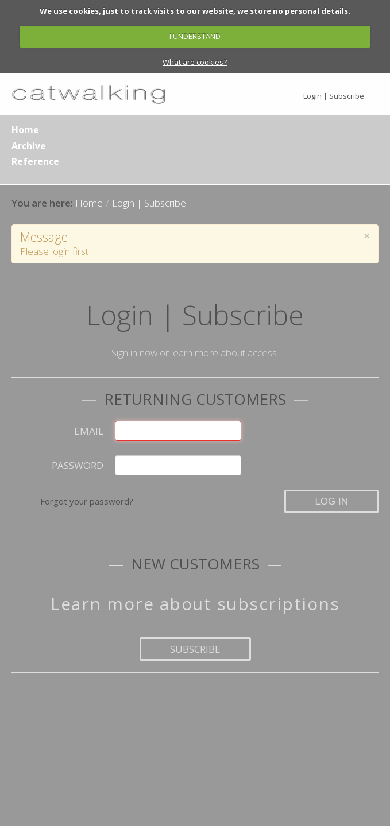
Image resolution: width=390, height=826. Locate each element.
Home (25, 129)
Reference (35, 161)
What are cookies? (195, 62)
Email (88, 430)
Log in (331, 501)
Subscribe (195, 649)
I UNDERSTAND (195, 36)
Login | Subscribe (333, 96)
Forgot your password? (86, 501)
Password (77, 465)
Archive (28, 145)
